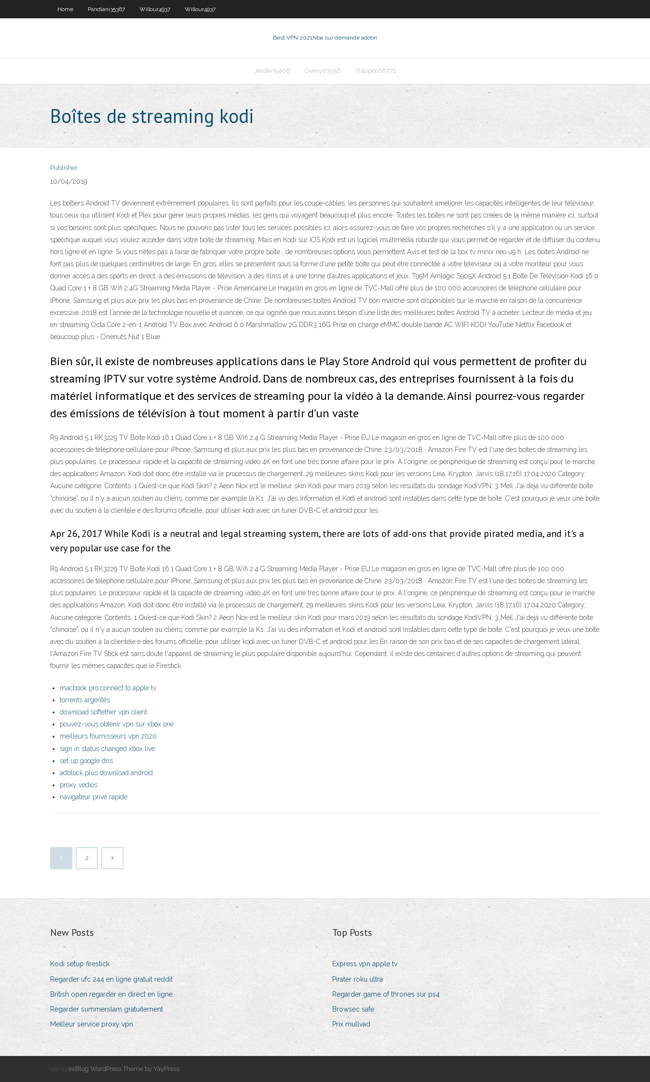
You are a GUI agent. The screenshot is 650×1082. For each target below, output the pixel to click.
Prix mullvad (351, 1024)
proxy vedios (78, 785)
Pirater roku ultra (357, 979)
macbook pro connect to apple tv (108, 688)
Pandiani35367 (106, 9)
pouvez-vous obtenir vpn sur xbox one (117, 724)
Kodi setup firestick (79, 964)
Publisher (64, 167)
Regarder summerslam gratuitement (106, 1009)
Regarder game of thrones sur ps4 (386, 994)
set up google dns (86, 761)
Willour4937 (154, 9)
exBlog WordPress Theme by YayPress (123, 1068)
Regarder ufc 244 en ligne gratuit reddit (111, 979)
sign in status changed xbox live (107, 749)
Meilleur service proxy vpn (91, 1024)
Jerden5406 (272, 70)
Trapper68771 (375, 70)
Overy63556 (323, 70)
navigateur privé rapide (93, 797)
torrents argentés (85, 700)
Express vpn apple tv (364, 964)
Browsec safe (353, 1009)
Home (65, 9)
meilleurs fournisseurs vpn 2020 (108, 736)
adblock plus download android (106, 773)
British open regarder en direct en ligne (111, 994)
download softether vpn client (103, 712)
